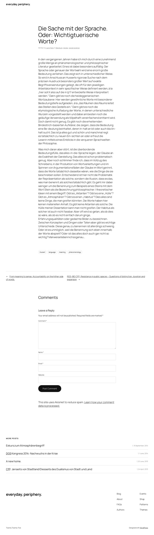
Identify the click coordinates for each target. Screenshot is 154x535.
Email (40, 363)
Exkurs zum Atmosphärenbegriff (25, 445)
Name (41, 352)
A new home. (13, 461)
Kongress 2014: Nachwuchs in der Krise (32, 453)
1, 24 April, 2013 (142, 469)
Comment (42, 321)
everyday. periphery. (18, 4)
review (65, 48)
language (52, 252)
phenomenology (75, 252)
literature (59, 48)
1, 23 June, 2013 (142, 461)
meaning (62, 252)
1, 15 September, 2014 (140, 445)
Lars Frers (50, 48)
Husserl (42, 252)
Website (41, 375)
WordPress (144, 528)
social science (74, 48)
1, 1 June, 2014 (143, 453)
